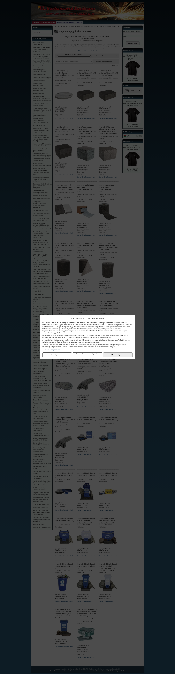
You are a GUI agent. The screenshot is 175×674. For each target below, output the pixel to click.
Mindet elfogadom (117, 355)
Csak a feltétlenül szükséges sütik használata (87, 355)
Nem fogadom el (57, 355)
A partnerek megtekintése (51, 350)
